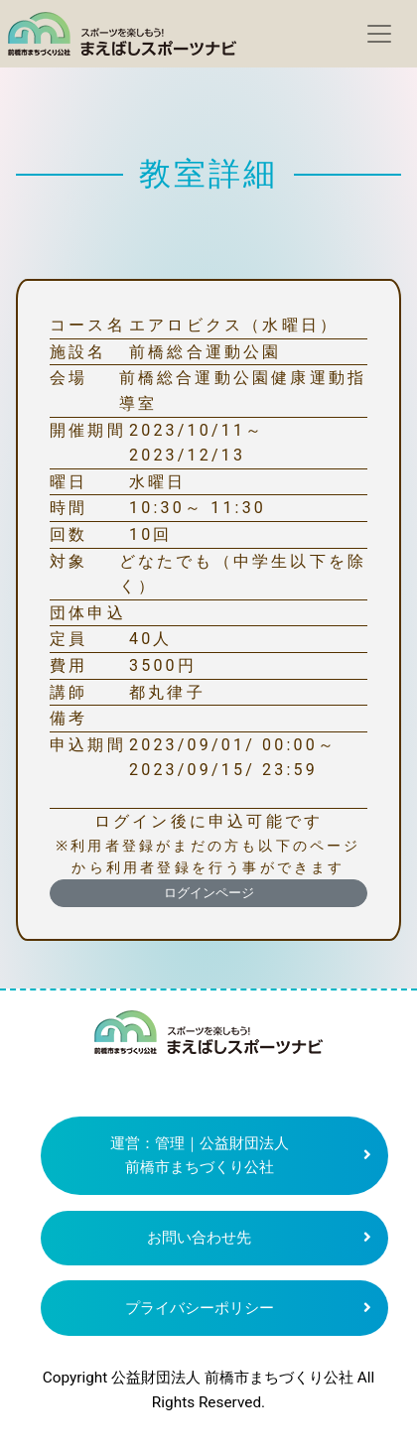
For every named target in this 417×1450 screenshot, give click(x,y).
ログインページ (209, 892)
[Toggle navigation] (379, 34)
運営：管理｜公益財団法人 (199, 1155)
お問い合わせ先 (199, 1238)
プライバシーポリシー (199, 1308)
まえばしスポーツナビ (208, 1040)
